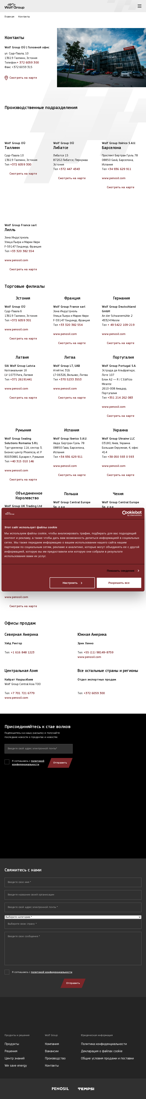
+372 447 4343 (69, 169)
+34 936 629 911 (119, 169)
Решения (11, 1051)
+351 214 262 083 (120, 397)
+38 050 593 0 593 (121, 457)
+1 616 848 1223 (23, 652)
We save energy (16, 1066)
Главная (9, 16)
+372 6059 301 (20, 320)
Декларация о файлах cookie (101, 1051)
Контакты (52, 1066)
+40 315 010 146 (22, 461)
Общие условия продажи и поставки (107, 1058)
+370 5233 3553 (70, 379)
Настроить (72, 582)
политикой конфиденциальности (51, 972)
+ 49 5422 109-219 (121, 325)
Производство (55, 1058)
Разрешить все (118, 582)
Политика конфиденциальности (104, 1044)
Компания (52, 1044)
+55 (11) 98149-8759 (98, 652)
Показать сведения (120, 570)
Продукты (12, 1044)
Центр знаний (15, 1058)
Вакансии (52, 1051)
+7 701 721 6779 (23, 693)
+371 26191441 (21, 379)
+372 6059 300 (20, 164)
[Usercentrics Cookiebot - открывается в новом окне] (125, 513)
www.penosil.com (113, 178)
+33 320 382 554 (22, 251)
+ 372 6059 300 (28, 62)
